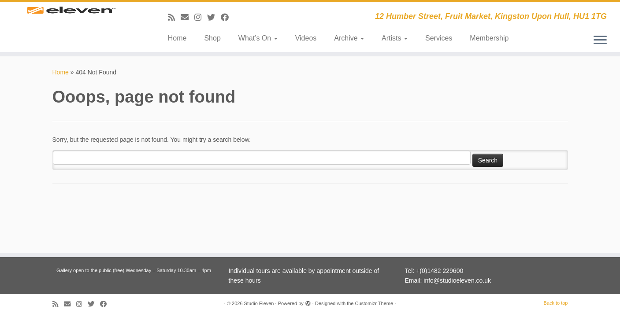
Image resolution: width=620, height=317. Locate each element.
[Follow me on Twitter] (214, 17)
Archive (349, 38)
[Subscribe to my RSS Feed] (174, 17)
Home (177, 38)
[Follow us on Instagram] (200, 17)
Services (438, 38)
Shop (212, 38)
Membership (489, 38)
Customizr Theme (374, 303)
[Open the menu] (600, 40)
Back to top (555, 303)
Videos (306, 38)
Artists (395, 38)
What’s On (258, 38)
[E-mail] (187, 17)
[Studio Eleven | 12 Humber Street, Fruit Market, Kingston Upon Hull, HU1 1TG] (71, 23)
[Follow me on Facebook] (227, 17)
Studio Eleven (259, 303)
